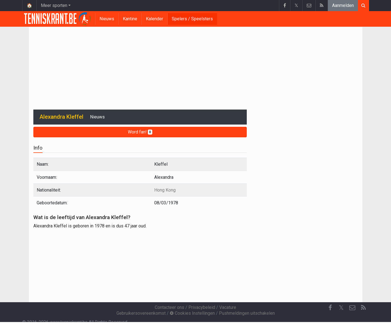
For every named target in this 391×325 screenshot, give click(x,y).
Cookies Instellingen (192, 313)
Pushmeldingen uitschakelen (247, 313)
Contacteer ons (169, 307)
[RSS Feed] (363, 307)
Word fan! (140, 132)
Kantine (130, 18)
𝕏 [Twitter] (341, 307)
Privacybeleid (201, 307)
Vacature (227, 307)
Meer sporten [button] (54, 5)
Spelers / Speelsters (192, 18)
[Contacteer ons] (352, 307)
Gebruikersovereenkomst (141, 313)
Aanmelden (343, 5)
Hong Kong (165, 190)
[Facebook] (330, 307)
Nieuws (106, 18)
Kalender (154, 18)
